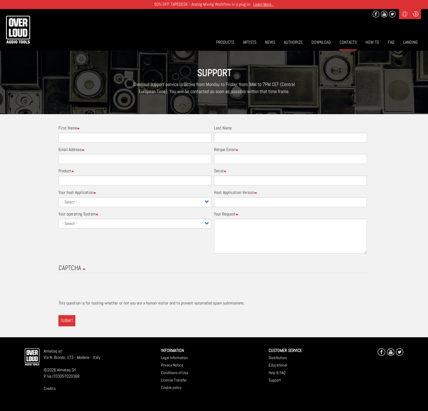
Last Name (223, 128)
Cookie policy (171, 387)
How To (372, 42)
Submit (67, 320)
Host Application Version (234, 192)
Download (321, 42)
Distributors (278, 357)
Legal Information (174, 357)
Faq (391, 42)
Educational (278, 365)
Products (225, 42)
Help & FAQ (277, 372)
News (270, 42)
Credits (50, 388)
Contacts (348, 42)
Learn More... (263, 4)
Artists (249, 42)
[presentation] (99, 289)
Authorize (293, 42)
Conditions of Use (174, 372)
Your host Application (75, 192)
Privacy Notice (172, 365)
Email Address (70, 149)
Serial (219, 171)
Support (275, 380)
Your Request (225, 214)
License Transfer (174, 380)
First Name (67, 128)
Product (64, 171)
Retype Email (225, 149)
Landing (410, 42)
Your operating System (77, 214)
